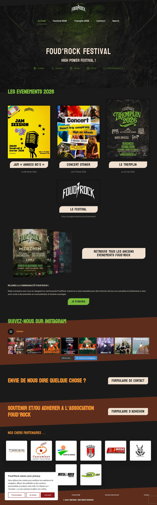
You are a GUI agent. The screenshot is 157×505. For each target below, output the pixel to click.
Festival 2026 (60, 20)
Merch (116, 20)
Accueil (42, 20)
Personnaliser (16, 495)
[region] (31, 486)
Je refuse (33, 495)
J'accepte (47, 495)
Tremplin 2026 (81, 20)
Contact (100, 20)
